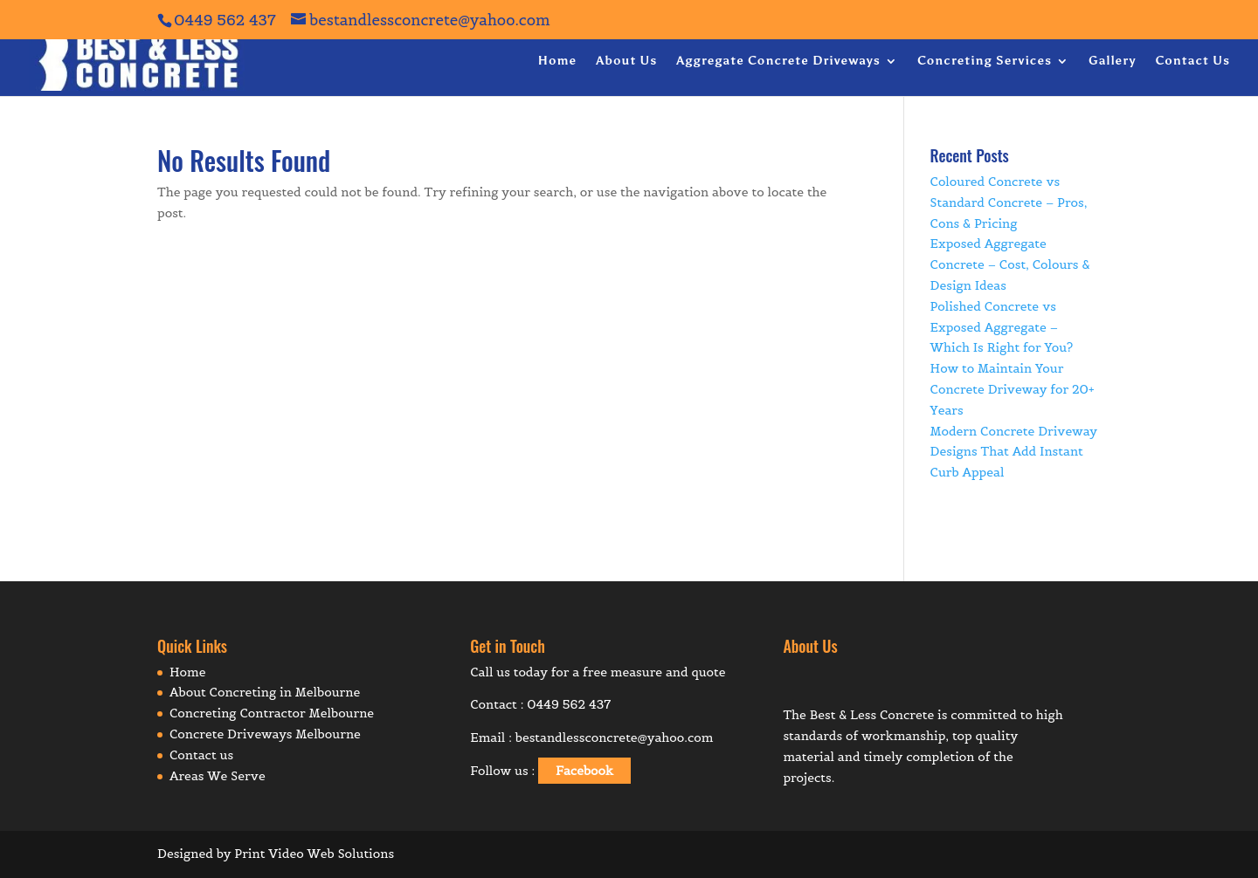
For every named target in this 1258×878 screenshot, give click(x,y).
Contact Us (1192, 61)
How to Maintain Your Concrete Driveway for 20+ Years (1012, 389)
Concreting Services (984, 61)
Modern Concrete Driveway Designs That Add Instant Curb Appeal (1014, 452)
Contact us (201, 755)
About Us (626, 61)
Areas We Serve (217, 776)
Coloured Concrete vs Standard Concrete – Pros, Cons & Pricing (1009, 202)
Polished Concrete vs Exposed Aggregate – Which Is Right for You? (1002, 327)
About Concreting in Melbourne (264, 692)
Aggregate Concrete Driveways (778, 61)
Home (557, 61)
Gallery (1112, 61)
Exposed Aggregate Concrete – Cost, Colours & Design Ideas (1010, 264)
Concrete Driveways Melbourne (265, 734)
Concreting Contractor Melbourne (271, 713)
